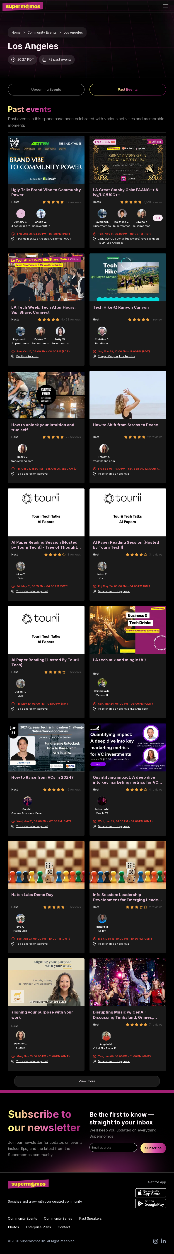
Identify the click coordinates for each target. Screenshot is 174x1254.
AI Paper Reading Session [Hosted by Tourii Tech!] (126, 545)
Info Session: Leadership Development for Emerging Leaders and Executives (127, 897)
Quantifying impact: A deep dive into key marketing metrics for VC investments (125, 780)
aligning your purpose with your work (42, 1015)
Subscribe (153, 1148)
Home (16, 32)
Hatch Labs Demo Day (32, 894)
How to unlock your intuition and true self (42, 427)
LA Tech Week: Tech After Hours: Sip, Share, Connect (43, 310)
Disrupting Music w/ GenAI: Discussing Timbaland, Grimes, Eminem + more (123, 1015)
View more (87, 1081)
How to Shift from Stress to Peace (125, 425)
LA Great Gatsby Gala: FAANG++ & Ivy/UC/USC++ (125, 192)
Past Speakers (90, 1218)
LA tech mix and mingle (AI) (119, 660)
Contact (64, 1227)
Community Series (58, 1218)
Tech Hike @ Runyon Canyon (121, 307)
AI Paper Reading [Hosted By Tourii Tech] (45, 662)
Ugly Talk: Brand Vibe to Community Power (46, 192)
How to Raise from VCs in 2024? (42, 777)
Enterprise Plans (38, 1227)
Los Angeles (73, 32)
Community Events (42, 32)
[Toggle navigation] (166, 6)
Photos (13, 1227)
